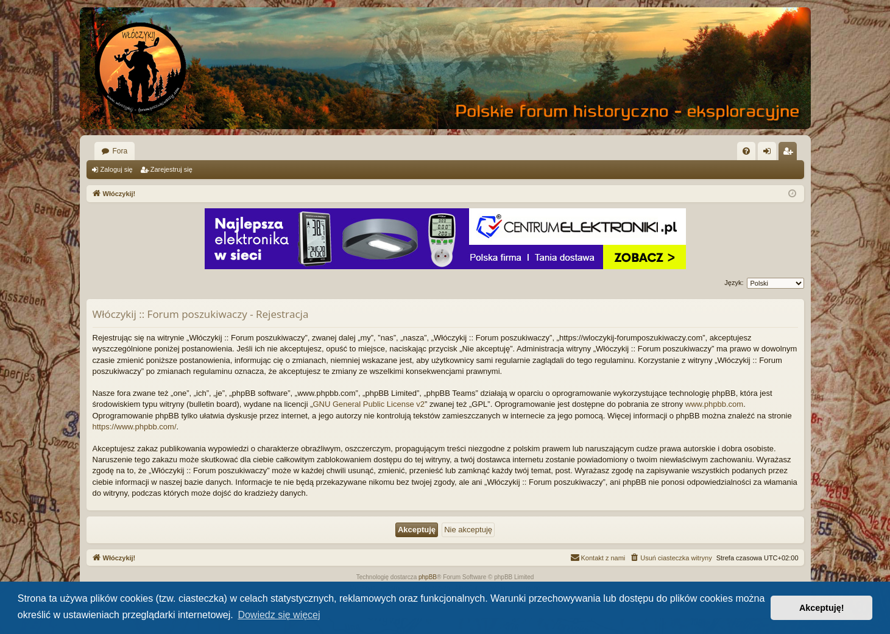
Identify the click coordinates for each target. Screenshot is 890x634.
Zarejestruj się (171, 169)
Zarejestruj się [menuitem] (790, 153)
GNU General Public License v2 (369, 404)
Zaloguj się (117, 169)
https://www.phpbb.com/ (135, 426)
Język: (733, 282)
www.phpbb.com (714, 404)
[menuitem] (746, 151)
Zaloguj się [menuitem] (769, 153)
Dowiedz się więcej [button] (279, 615)
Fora (120, 151)
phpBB (428, 577)
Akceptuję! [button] (821, 608)
